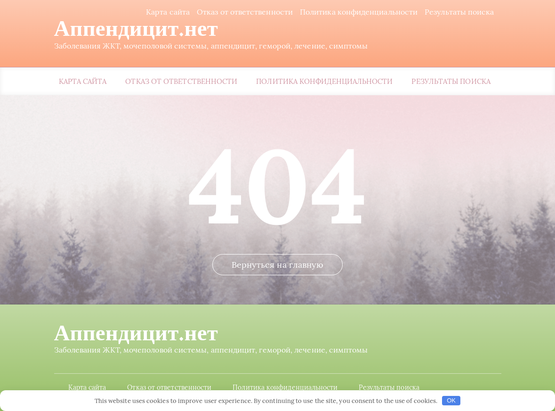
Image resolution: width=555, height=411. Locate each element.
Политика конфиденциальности (359, 11)
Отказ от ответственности (245, 11)
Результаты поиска (459, 11)
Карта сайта (168, 11)
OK (451, 400)
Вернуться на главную (278, 264)
